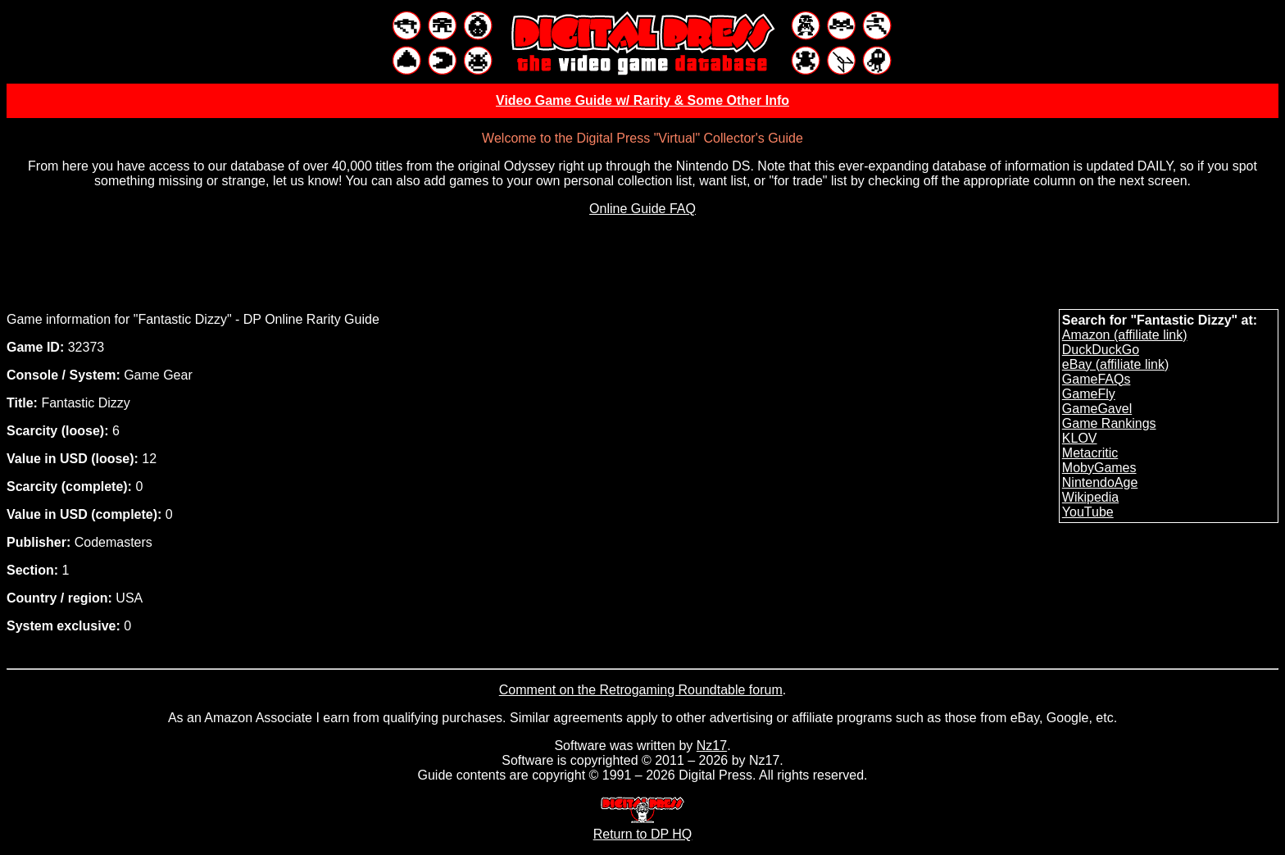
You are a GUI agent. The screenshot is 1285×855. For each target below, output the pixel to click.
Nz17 (712, 746)
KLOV (1079, 438)
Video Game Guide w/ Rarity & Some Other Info (642, 100)
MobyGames (1099, 468)
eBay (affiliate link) (1115, 364)
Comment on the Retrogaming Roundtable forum (641, 690)
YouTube (1088, 512)
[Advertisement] (642, 266)
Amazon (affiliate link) (1124, 335)
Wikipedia (1090, 497)
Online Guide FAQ (642, 209)
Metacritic (1090, 453)
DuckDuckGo (1100, 350)
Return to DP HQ (642, 826)
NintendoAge (1100, 482)
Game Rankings (1109, 423)
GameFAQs (1096, 379)
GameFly (1088, 394)
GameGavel (1097, 409)
